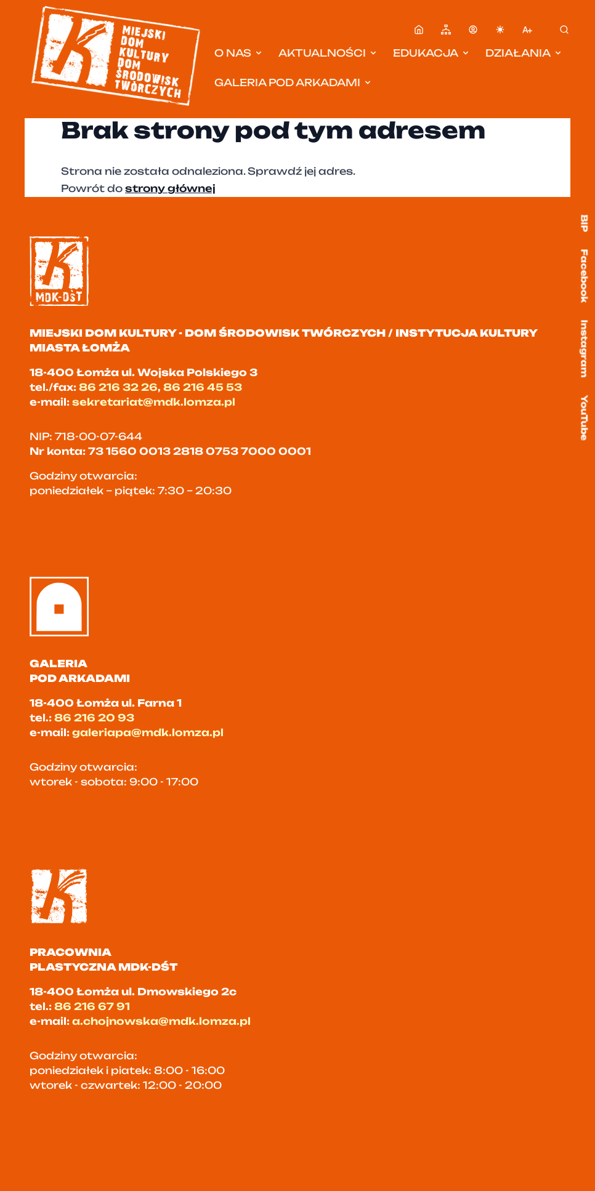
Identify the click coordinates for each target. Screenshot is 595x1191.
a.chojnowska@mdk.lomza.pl (161, 1021)
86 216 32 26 (118, 387)
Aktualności (328, 53)
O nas (239, 53)
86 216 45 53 (202, 387)
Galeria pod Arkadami (293, 82)
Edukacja (432, 53)
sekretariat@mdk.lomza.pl (153, 402)
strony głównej (170, 188)
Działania (524, 53)
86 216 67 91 (92, 1006)
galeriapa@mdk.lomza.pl (148, 732)
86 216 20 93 (94, 718)
